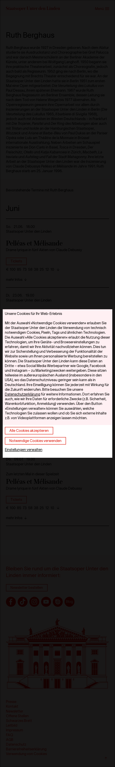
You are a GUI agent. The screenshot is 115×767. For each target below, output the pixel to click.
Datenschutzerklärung (22, 394)
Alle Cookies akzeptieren (29, 431)
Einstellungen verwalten (23, 450)
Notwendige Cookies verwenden (35, 441)
